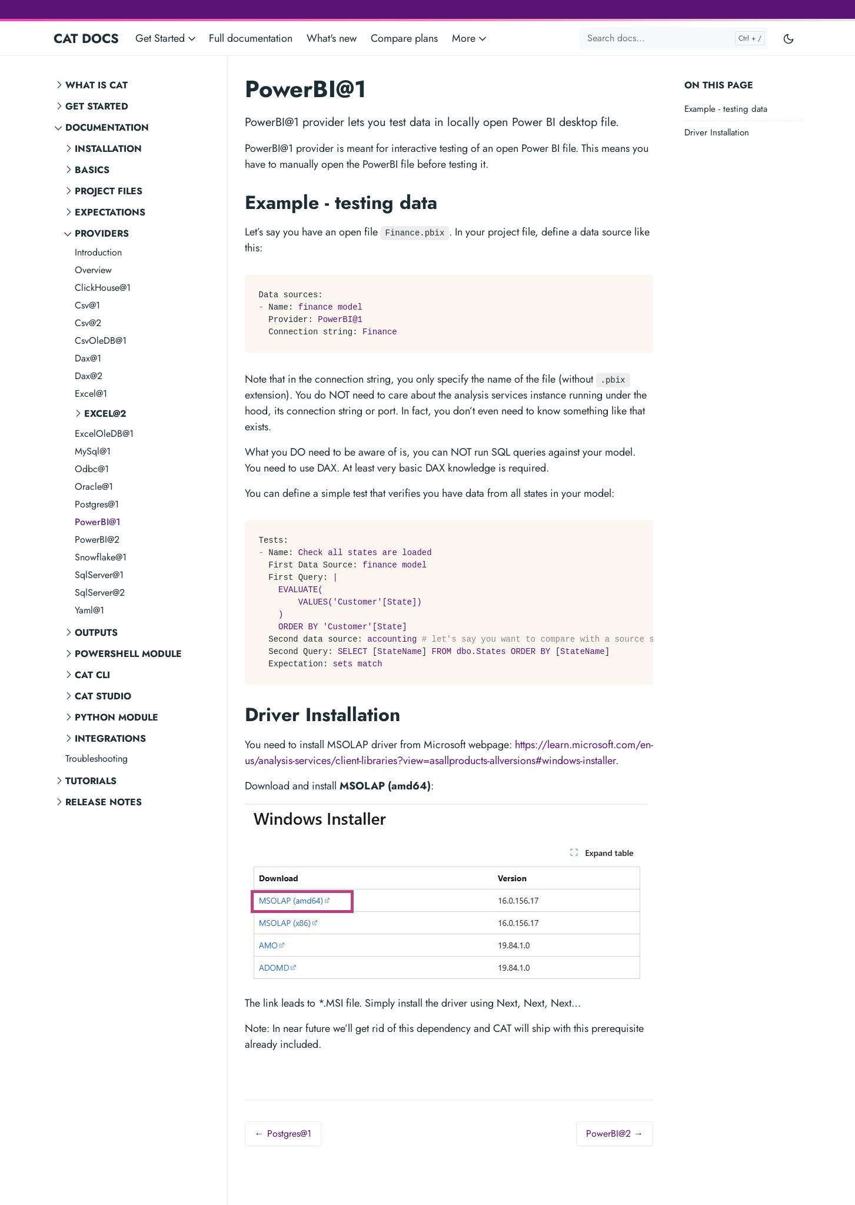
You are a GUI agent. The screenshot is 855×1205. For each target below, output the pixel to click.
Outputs (96, 632)
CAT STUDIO (103, 696)
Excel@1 (91, 393)
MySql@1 (93, 451)
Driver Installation (716, 132)
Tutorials (91, 781)
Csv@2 (88, 323)
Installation (108, 148)
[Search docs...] (674, 38)
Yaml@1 (89, 610)
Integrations (110, 738)
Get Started (96, 106)
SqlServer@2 (100, 592)
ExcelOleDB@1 (104, 433)
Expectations (110, 212)
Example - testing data (725, 108)
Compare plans (404, 38)
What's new (332, 38)
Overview (93, 270)
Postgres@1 (97, 504)
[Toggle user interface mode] (788, 38)
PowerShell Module (128, 653)
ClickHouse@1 (103, 287)
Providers (102, 233)
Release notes (103, 802)
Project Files (108, 191)
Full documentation (250, 38)
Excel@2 (105, 413)
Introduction (98, 252)
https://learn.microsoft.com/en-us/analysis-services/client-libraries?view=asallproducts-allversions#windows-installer (449, 752)
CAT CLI (92, 675)
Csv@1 (87, 305)
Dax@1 (88, 358)
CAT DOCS (86, 38)
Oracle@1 (94, 486)
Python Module (116, 717)
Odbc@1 (92, 469)
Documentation (107, 127)
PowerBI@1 (98, 522)
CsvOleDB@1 (101, 340)
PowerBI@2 (97, 539)
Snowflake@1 (101, 557)
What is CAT (96, 85)
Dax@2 (88, 376)
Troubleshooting (96, 758)
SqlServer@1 (99, 575)
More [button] (470, 38)
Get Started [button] (166, 38)
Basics (92, 170)
